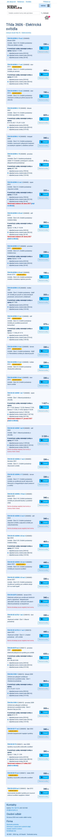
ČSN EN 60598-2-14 (13, 136)
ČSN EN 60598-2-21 (13, 246)
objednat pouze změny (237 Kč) (19, 416)
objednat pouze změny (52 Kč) (18, 234)
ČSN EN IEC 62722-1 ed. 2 (15, 615)
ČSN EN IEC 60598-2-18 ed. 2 (16, 494)
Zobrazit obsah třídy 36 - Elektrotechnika (18, 33)
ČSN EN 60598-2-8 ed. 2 (15, 377)
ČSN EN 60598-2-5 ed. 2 (15, 362)
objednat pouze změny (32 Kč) (18, 201)
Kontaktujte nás (11, 831)
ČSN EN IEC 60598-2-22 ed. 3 (16, 562)
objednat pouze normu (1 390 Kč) (19, 412)
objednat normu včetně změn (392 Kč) (20, 232)
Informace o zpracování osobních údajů (19, 826)
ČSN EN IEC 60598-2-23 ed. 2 (16, 577)
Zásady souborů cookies (14, 829)
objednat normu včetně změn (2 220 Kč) (21, 445)
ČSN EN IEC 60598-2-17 (14, 474)
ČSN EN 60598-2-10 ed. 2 (15, 38)
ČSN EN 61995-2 (12, 702)
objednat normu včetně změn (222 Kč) (20, 199)
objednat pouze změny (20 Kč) (18, 57)
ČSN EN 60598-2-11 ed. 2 (15, 64)
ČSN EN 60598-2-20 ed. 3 (15, 213)
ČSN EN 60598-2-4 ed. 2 (15, 347)
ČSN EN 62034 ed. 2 (13, 788)
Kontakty (28, 2)
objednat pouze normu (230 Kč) (18, 53)
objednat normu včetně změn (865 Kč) (20, 693)
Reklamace (20, 2)
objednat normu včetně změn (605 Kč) (20, 127)
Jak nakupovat (11, 2)
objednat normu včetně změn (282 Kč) (20, 759)
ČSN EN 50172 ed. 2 (13, 773)
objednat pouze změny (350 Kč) (19, 447)
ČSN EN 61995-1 (12, 674)
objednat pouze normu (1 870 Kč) (19, 443)
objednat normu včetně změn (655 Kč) (20, 665)
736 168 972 (15, 808)
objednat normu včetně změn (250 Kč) (20, 55)
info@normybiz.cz (12, 810)
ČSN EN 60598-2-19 (13, 154)
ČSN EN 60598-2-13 (13, 108)
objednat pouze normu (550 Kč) (18, 691)
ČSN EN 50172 (12, 744)
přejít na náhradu (13, 239)
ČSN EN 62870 (12, 595)
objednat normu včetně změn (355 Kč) (20, 307)
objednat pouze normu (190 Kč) (18, 171)
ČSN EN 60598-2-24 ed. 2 (15, 272)
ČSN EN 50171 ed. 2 (13, 729)
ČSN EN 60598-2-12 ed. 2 (15, 91)
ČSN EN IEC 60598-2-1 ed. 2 (16, 459)
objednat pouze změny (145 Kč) (19, 339)
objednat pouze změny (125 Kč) (19, 175)
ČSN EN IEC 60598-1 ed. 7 (15, 393)
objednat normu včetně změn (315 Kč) (20, 173)
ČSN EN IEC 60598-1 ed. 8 (15, 428)
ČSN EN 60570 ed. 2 (13, 648)
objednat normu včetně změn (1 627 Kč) (21, 414)
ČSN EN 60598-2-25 (13, 288)
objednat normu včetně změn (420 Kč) (20, 82)
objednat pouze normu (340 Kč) (18, 230)
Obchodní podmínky (13, 824)
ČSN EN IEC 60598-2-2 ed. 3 (16, 516)
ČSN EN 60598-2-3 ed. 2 (15, 316)
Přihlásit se (46, 2)
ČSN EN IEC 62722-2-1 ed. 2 (16, 630)
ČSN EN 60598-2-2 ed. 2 (15, 182)
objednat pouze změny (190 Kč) (19, 84)
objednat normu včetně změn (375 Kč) (20, 337)
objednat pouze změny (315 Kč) (19, 667)
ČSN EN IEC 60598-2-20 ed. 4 (16, 536)
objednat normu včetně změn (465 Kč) (20, 553)
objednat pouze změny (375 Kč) (19, 129)
